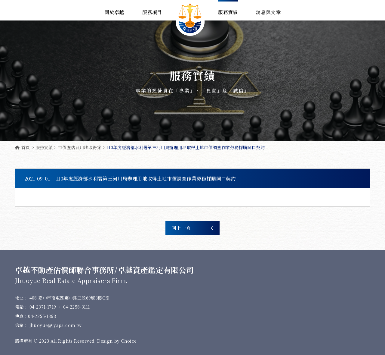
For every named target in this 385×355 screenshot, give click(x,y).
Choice (129, 341)
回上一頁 (192, 228)
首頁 (22, 148)
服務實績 (44, 148)
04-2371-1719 (43, 307)
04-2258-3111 (76, 307)
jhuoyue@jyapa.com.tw (55, 325)
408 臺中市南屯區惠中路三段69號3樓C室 (69, 298)
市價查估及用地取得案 (79, 148)
